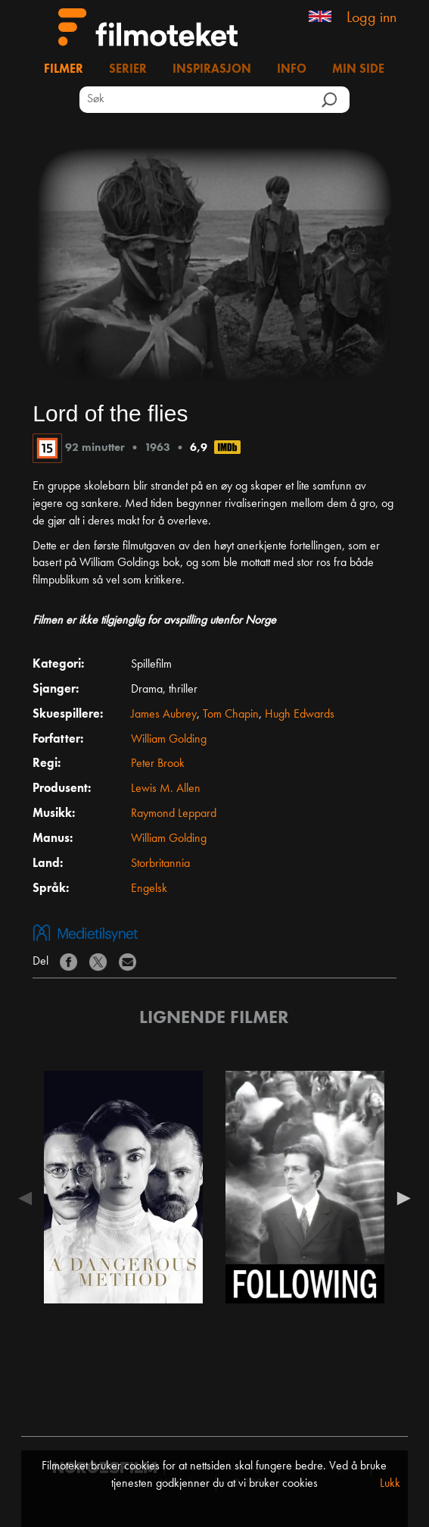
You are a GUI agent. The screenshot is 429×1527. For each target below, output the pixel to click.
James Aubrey (164, 715)
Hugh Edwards (299, 715)
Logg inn (371, 18)
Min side (358, 70)
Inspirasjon (212, 70)
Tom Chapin (231, 715)
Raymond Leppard (173, 814)
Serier (128, 70)
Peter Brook (158, 764)
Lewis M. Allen (166, 789)
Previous (29, 1198)
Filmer (63, 70)
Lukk (390, 1484)
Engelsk (149, 889)
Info (291, 70)
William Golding (169, 740)
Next (400, 1198)
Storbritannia (160, 864)
